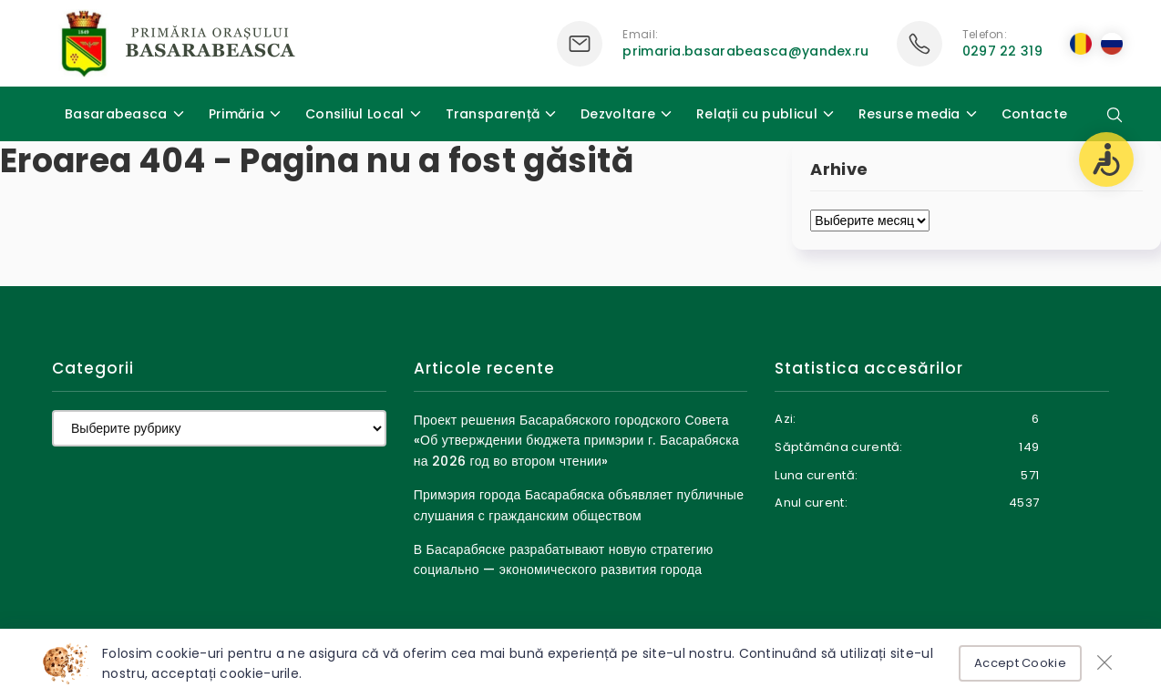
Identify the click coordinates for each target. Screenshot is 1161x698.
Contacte (1034, 114)
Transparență (493, 114)
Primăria (236, 114)
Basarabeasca (116, 114)
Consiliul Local (355, 114)
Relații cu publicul (756, 114)
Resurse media (909, 114)
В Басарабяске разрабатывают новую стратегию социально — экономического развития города (564, 559)
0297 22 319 (1002, 51)
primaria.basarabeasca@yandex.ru (745, 51)
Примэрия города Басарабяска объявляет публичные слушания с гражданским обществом (579, 505)
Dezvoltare (617, 114)
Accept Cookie (1020, 663)
